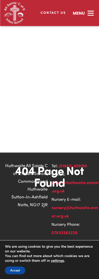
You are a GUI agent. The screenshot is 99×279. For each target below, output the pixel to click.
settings (57, 260)
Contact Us (53, 12)
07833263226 (64, 232)
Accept (15, 270)
